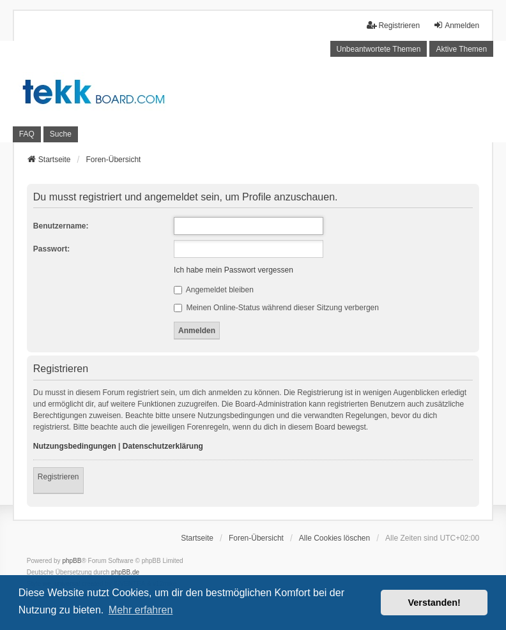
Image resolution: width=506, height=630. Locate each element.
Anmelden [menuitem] (456, 25)
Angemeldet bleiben (214, 289)
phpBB (71, 560)
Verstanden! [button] (434, 602)
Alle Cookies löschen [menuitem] (334, 538)
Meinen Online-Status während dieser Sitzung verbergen (276, 307)
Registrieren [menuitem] (393, 25)
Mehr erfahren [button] (141, 609)
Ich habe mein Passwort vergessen (233, 270)
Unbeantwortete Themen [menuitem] (379, 49)
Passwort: (51, 248)
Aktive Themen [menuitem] (461, 49)
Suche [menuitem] (61, 134)
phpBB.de (125, 572)
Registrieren (58, 476)
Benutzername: (61, 225)
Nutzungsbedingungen (74, 446)
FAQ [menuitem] (26, 134)
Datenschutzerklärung (163, 446)
